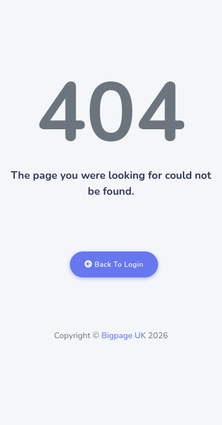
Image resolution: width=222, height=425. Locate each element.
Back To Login (114, 264)
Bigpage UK (123, 335)
